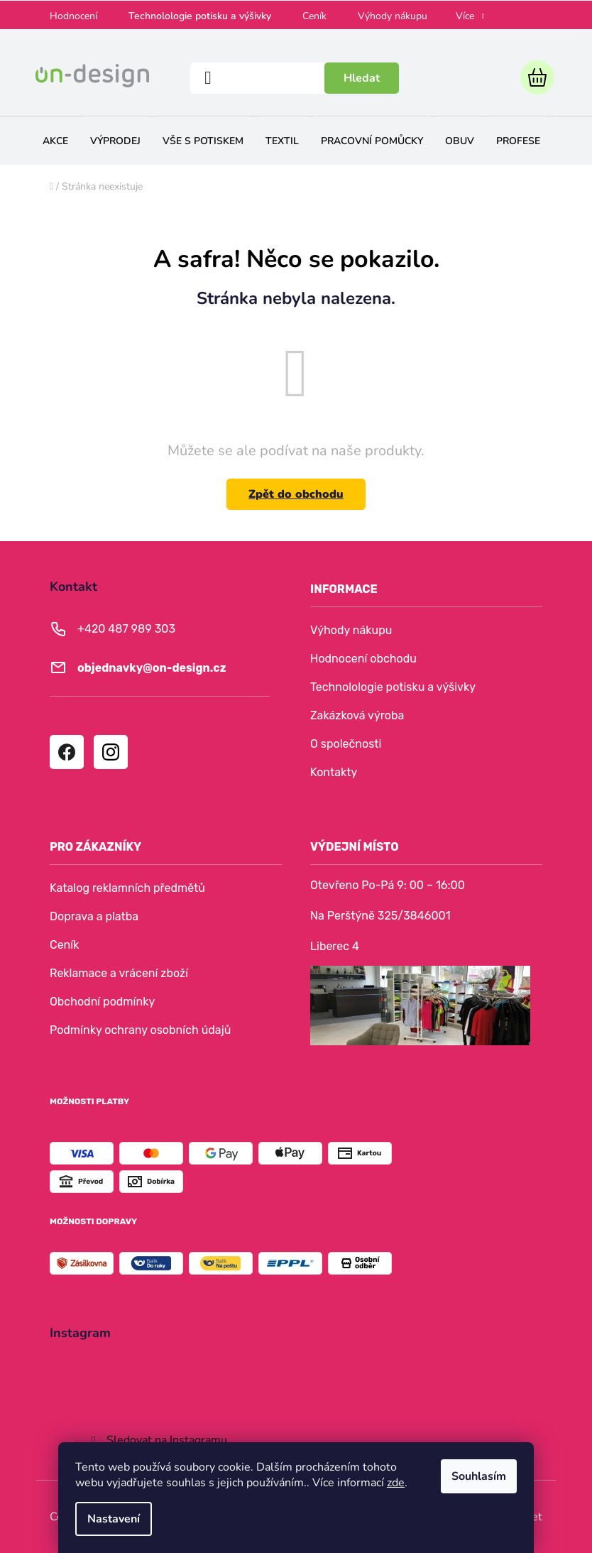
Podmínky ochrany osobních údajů (140, 1030)
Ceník (314, 16)
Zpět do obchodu (296, 494)
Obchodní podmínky (102, 1001)
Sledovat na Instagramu (166, 1440)
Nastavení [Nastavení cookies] (113, 1519)
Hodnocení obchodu (363, 658)
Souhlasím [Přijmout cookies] (478, 1476)
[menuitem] (55, 141)
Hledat (362, 78)
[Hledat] (294, 78)
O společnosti (345, 744)
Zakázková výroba (357, 715)
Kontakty (333, 772)
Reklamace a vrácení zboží (119, 973)
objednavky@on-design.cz (151, 668)
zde (396, 1483)
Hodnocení (73, 16)
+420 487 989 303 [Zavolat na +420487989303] (126, 629)
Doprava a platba (94, 916)
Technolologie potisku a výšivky (199, 16)
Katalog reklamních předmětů (127, 888)
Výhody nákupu (392, 16)
